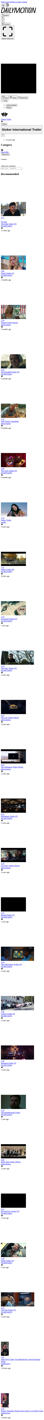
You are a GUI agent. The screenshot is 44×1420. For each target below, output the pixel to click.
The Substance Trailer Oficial (12, 767)
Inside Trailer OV (7, 1261)
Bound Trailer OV (8, 915)
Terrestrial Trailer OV (9, 619)
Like (5, 97)
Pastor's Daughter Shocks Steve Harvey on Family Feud (22, 1411)
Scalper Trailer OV (8, 1014)
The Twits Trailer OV (9, 471)
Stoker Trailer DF (7, 570)
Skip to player (6, 2)
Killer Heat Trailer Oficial (11, 1162)
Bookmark (22, 98)
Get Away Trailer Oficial (10, 866)
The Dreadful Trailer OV (10, 372)
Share (12, 97)
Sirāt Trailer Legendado (10, 422)
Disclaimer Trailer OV (9, 817)
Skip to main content (19, 2)
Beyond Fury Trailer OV (10, 1212)
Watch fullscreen (7, 32)
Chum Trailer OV (7, 274)
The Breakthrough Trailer (10, 1113)
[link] (22, 119)
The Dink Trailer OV (9, 224)
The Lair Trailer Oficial (10, 718)
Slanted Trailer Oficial (9, 323)
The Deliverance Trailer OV (11, 965)
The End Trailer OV (8, 1310)
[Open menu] (3, 6)
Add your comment (8, 166)
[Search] (3, 18)
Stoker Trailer (6, 521)
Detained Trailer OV (8, 1064)
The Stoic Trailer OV (9, 669)
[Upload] (3, 20)
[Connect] (6, 23)
